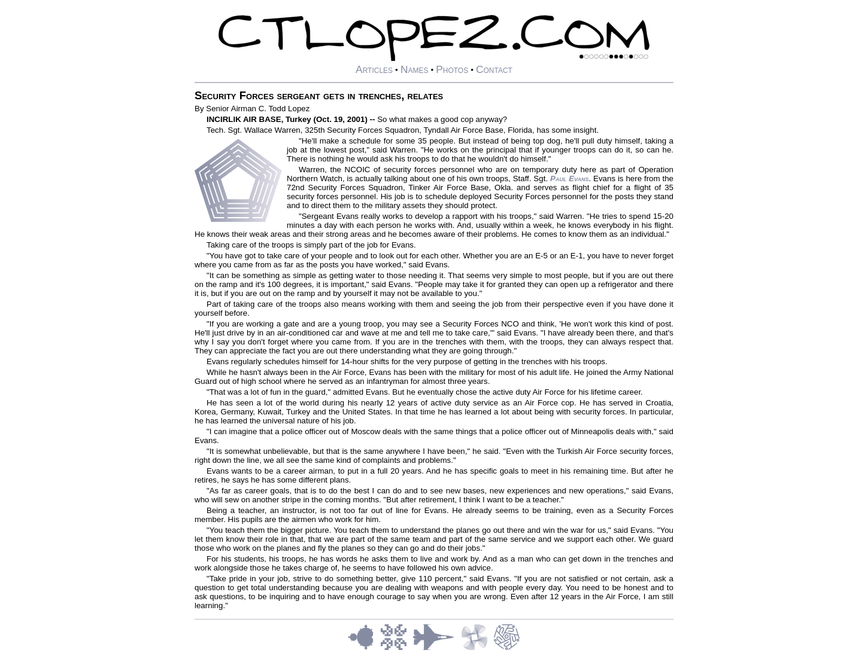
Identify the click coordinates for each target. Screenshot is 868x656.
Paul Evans (569, 178)
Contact (494, 69)
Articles (374, 69)
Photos (452, 69)
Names (414, 69)
